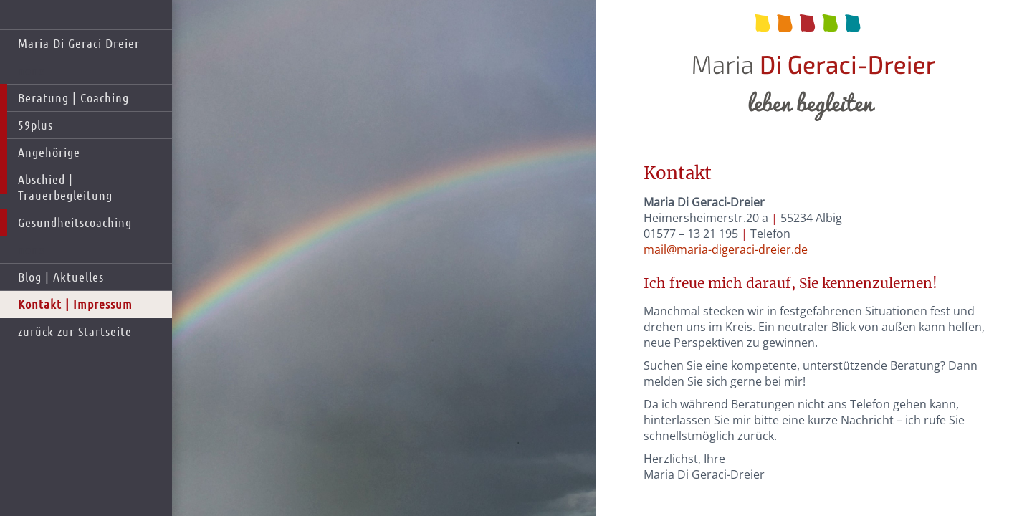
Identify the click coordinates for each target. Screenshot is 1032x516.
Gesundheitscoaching (75, 222)
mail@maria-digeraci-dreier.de (726, 249)
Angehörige (49, 152)
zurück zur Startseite (75, 331)
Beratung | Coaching (73, 97)
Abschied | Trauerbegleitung (65, 187)
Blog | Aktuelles (61, 277)
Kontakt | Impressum (75, 304)
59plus (35, 125)
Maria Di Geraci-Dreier (79, 43)
